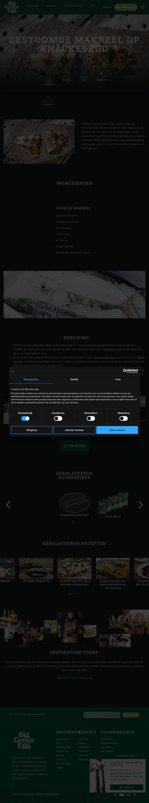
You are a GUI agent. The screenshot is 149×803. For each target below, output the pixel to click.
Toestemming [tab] (30, 379)
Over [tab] (118, 379)
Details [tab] (74, 379)
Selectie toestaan (74, 430)
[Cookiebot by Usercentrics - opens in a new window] (125, 371)
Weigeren (31, 430)
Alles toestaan (117, 430)
